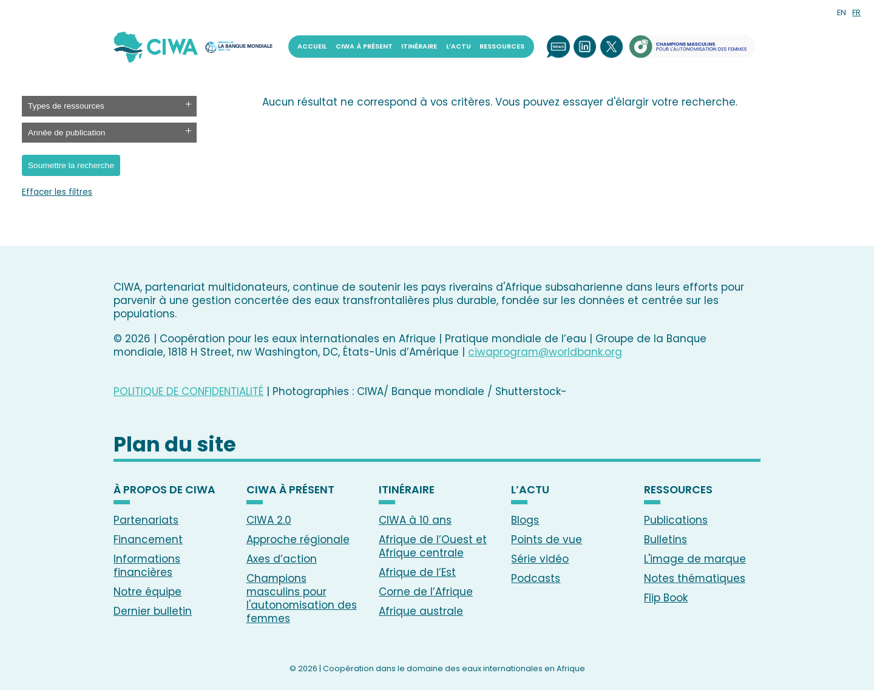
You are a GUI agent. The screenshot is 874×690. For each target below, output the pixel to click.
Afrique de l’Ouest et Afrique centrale (433, 546)
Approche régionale (298, 539)
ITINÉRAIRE (419, 46)
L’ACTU (458, 46)
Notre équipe (147, 591)
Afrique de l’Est (417, 572)
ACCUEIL (312, 46)
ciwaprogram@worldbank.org (545, 352)
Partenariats (145, 520)
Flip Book (666, 597)
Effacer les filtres (57, 192)
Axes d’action (281, 559)
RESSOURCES (501, 46)
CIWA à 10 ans (415, 520)
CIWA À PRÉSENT (364, 46)
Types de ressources (66, 105)
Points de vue (546, 539)
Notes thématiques (694, 578)
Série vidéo (540, 559)
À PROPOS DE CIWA (164, 490)
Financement (148, 539)
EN (841, 12)
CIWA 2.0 (268, 520)
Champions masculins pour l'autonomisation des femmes (301, 598)
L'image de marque (695, 559)
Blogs (525, 520)
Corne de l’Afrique (426, 591)
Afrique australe (421, 611)
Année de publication (66, 132)
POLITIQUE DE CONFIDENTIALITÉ (188, 391)
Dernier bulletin (152, 611)
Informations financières (146, 566)
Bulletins (665, 539)
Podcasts (535, 578)
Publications (676, 520)
